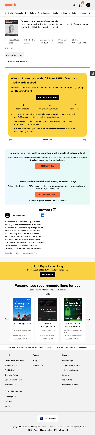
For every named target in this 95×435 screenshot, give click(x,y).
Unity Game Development (81, 347)
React (41, 347)
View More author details (17, 61)
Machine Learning (16, 347)
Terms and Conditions (14, 360)
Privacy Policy (11, 365)
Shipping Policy (11, 375)
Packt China (67, 379)
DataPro (8, 401)
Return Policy (10, 384)
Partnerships (67, 360)
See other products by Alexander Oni (21, 253)
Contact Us (38, 365)
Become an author (70, 384)
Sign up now (47, 166)
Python (50, 347)
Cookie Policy (11, 370)
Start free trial (47, 194)
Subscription (10, 396)
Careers (65, 375)
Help (35, 360)
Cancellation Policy (13, 379)
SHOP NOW (47, 274)
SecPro (8, 406)
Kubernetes (31, 347)
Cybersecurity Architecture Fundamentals (39, 21)
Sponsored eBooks (72, 365)
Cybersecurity (62, 347)
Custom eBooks (71, 370)
